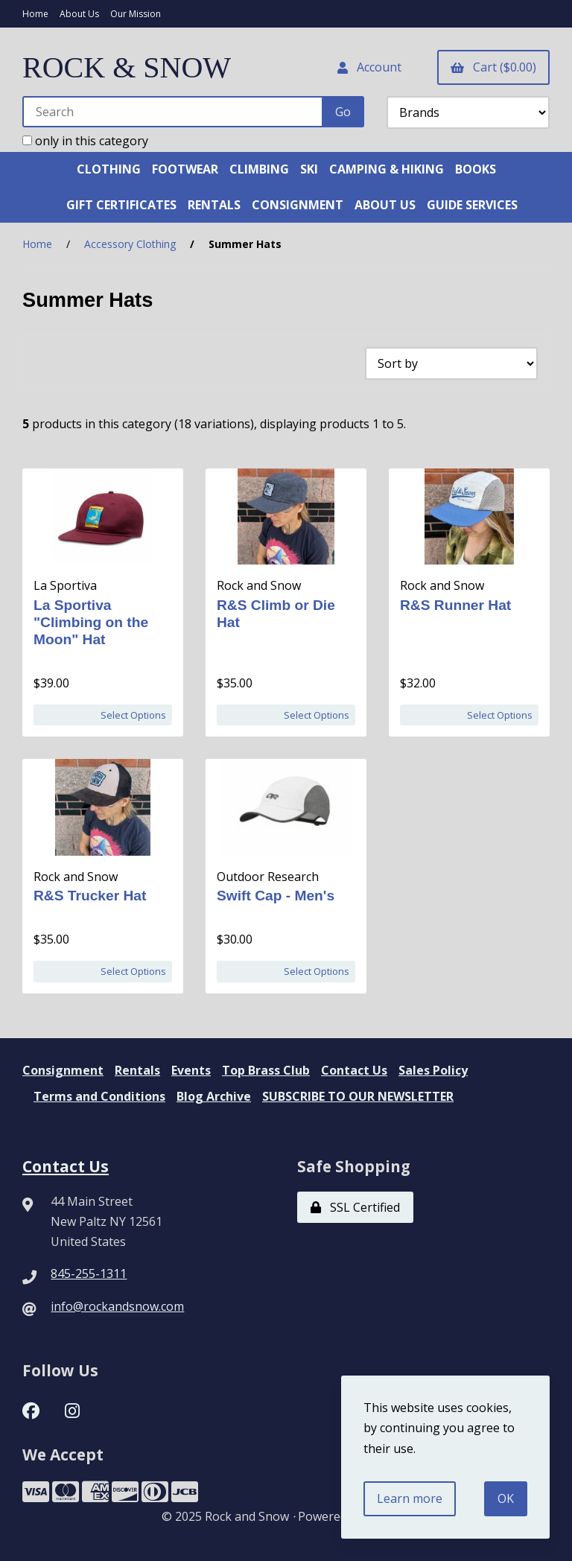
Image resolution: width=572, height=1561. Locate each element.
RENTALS (214, 205)
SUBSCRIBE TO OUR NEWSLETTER (358, 1096)
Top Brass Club (266, 1070)
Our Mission (135, 13)
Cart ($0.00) (493, 67)
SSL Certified (355, 1207)
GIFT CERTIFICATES (121, 205)
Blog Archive (214, 1096)
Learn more (409, 1498)
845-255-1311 (89, 1273)
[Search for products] (173, 111)
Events (191, 1070)
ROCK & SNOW (126, 67)
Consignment (63, 1070)
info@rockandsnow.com (117, 1306)
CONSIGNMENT (297, 205)
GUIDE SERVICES (472, 205)
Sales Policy (433, 1070)
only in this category (85, 141)
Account (369, 67)
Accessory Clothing (130, 244)
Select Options (133, 715)
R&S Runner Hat (455, 605)
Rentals (137, 1070)
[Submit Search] (343, 111)
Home (35, 13)
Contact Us (354, 1070)
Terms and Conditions (99, 1096)
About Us (79, 13)
